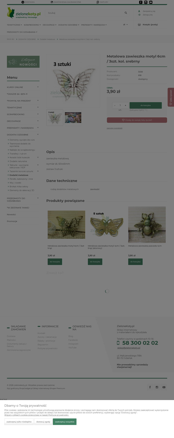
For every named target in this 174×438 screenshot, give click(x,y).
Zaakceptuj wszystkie (64, 422)
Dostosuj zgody (43, 422)
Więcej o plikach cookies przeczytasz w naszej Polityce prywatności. (36, 415)
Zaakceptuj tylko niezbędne (19, 422)
